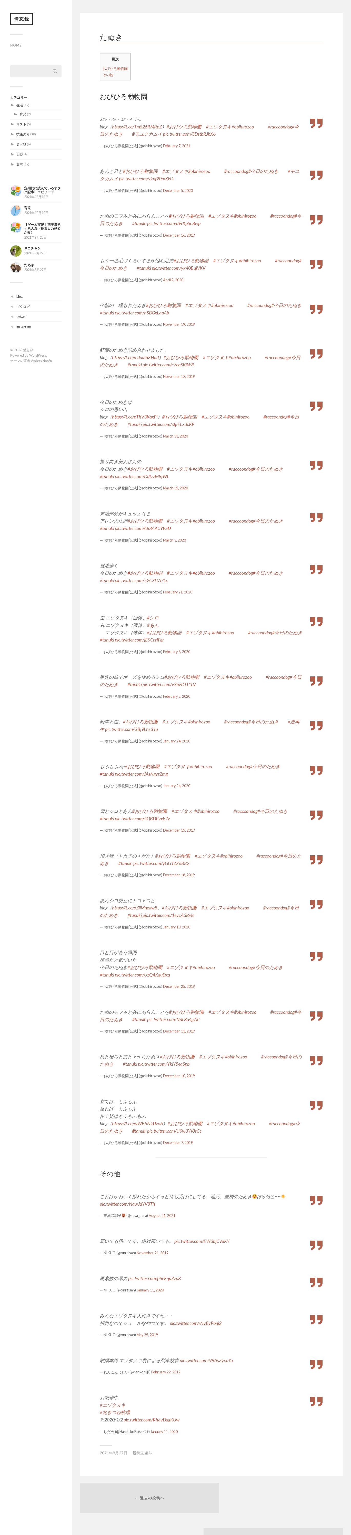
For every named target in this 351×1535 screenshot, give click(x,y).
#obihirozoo (243, 126)
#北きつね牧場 (115, 1412)
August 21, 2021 (162, 1215)
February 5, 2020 (176, 696)
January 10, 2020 (176, 927)
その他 (108, 74)
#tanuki (139, 223)
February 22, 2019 (165, 1372)
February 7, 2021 (176, 146)
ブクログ (23, 307)
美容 (19, 155)
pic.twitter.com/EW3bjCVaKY (201, 1241)
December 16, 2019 (179, 235)
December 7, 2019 (178, 1142)
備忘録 (22, 19)
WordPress (37, 356)
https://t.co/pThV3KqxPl (134, 417)
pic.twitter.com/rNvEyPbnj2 (196, 1323)
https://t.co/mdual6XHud (135, 357)
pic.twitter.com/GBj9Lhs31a (131, 729)
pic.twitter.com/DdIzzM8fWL (142, 476)
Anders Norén (41, 361)
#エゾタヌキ (219, 126)
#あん (153, 625)
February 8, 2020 (176, 651)
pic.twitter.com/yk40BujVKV (178, 268)
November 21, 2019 (152, 1253)
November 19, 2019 (179, 324)
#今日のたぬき (263, 171)
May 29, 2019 (147, 1335)
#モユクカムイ (147, 134)
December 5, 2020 (178, 190)
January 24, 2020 (176, 741)
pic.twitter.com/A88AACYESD (143, 528)
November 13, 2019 (179, 376)
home (16, 46)
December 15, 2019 (179, 830)
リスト (21, 125)
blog (19, 297)
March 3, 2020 (174, 540)
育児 (23, 115)
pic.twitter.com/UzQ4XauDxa (142, 975)
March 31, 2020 (175, 436)
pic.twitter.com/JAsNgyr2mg (141, 774)
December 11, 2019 (179, 1031)
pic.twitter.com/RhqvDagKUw (151, 1419)
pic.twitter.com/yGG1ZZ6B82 (161, 863)
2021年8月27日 (113, 1452)
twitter (21, 317)
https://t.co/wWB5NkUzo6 (137, 1123)
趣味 (19, 165)
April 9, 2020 (173, 280)
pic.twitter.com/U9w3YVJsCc (174, 1131)
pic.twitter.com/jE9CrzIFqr (139, 640)
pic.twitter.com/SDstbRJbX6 (189, 134)
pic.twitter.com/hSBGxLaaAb (142, 312)
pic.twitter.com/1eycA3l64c (168, 915)
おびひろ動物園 (115, 68)
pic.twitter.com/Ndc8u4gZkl (173, 1019)
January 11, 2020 (150, 1290)
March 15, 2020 (175, 488)
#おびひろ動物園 (183, 126)
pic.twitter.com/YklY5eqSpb (163, 1064)
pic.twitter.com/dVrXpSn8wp (173, 223)
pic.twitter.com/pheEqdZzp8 (154, 1278)
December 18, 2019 (179, 875)
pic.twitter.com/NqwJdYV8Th (127, 1204)
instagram (23, 327)
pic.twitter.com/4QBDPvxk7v (142, 818)
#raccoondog (280, 126)
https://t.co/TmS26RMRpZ (137, 126)
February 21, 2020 (177, 592)
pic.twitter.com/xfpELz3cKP (168, 424)
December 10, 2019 (179, 1076)
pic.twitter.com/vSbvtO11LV (169, 684)
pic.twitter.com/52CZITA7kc (141, 580)
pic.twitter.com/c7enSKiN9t (168, 364)
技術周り (23, 135)
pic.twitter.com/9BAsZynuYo (206, 1360)
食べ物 (21, 145)
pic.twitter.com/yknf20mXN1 (146, 178)
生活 (19, 106)
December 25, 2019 (179, 986)
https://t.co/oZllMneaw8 (134, 907)
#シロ (153, 617)
